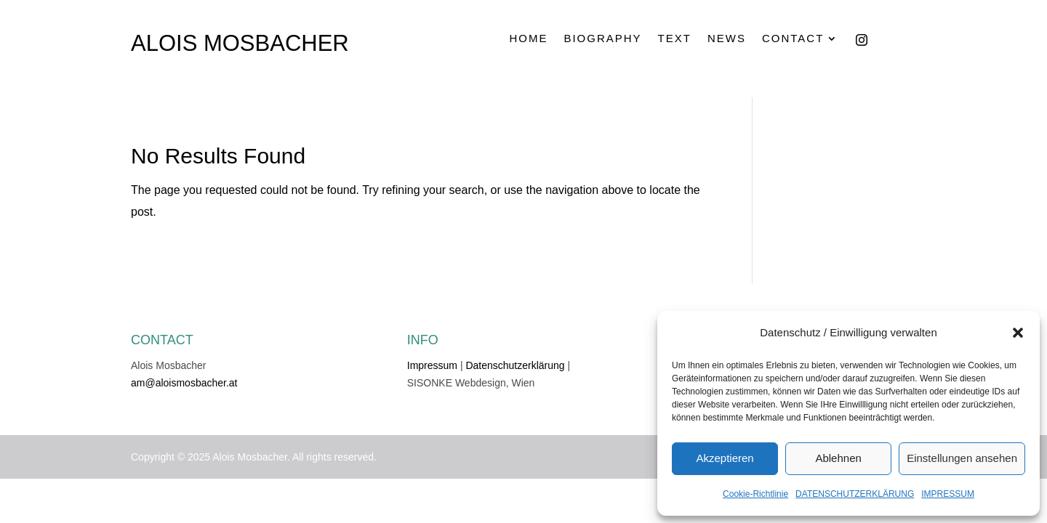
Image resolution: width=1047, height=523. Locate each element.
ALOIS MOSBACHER (240, 43)
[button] (1018, 332)
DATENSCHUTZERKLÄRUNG (854, 494)
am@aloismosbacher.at (184, 383)
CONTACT (793, 38)
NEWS (726, 38)
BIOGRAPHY (602, 38)
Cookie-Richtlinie (755, 494)
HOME (528, 38)
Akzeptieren (724, 458)
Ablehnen (838, 458)
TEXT (674, 38)
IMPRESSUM (947, 494)
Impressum (432, 365)
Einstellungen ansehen (962, 458)
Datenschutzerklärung (514, 365)
